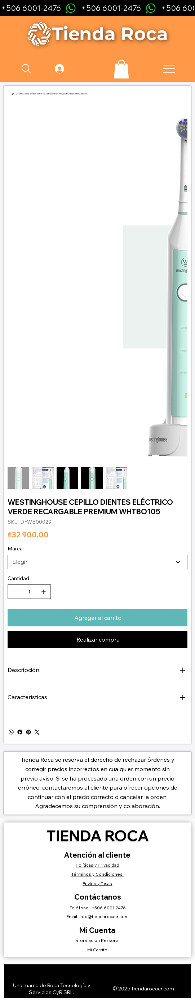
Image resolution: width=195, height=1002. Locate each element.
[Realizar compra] (97, 639)
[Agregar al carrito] (97, 617)
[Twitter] (37, 732)
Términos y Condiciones (97, 874)
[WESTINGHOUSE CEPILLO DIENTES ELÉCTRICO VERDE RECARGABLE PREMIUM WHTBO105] (52, 94)
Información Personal (98, 940)
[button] (121, 69)
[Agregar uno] (43, 591)
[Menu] (169, 69)
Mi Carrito (97, 949)
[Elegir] (97, 562)
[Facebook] (19, 732)
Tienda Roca (97, 835)
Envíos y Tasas (97, 883)
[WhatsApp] (11, 732)
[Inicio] (8, 94)
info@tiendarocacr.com (104, 916)
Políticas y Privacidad (97, 865)
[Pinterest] (28, 732)
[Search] (26, 68)
